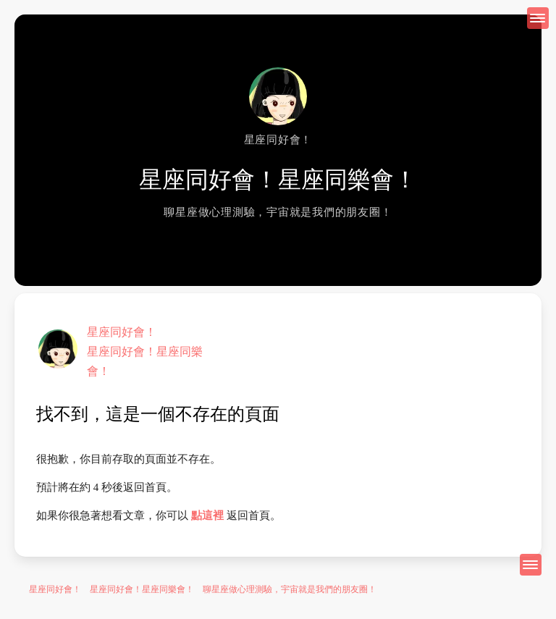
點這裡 (207, 515)
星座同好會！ (121, 332)
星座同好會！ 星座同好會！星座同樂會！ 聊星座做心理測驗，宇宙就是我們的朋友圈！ (202, 589)
